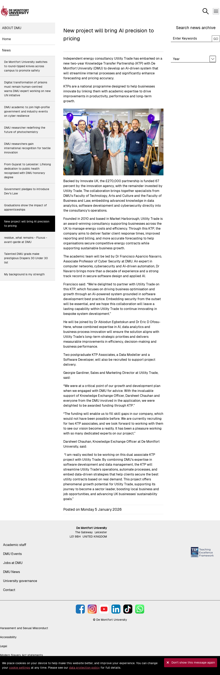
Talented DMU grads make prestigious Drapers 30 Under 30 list (26, 258)
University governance (20, 581)
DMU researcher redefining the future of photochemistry (24, 130)
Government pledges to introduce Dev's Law (26, 191)
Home (6, 39)
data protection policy (84, 667)
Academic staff (14, 545)
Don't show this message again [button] (193, 662)
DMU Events (12, 554)
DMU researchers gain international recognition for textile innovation (27, 148)
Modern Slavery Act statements (21, 655)
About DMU (11, 28)
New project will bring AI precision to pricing (26, 223)
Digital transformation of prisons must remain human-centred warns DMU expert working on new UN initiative (27, 89)
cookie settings (19, 667)
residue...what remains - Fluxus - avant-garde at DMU (25, 240)
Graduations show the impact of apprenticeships (25, 207)
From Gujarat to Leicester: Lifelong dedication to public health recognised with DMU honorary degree (27, 171)
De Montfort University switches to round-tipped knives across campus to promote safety (25, 66)
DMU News (11, 572)
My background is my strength (24, 274)
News (6, 50)
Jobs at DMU (13, 563)
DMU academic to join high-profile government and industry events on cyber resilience (27, 111)
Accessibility (8, 637)
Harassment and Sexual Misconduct (24, 628)
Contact (9, 590)
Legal (3, 646)
